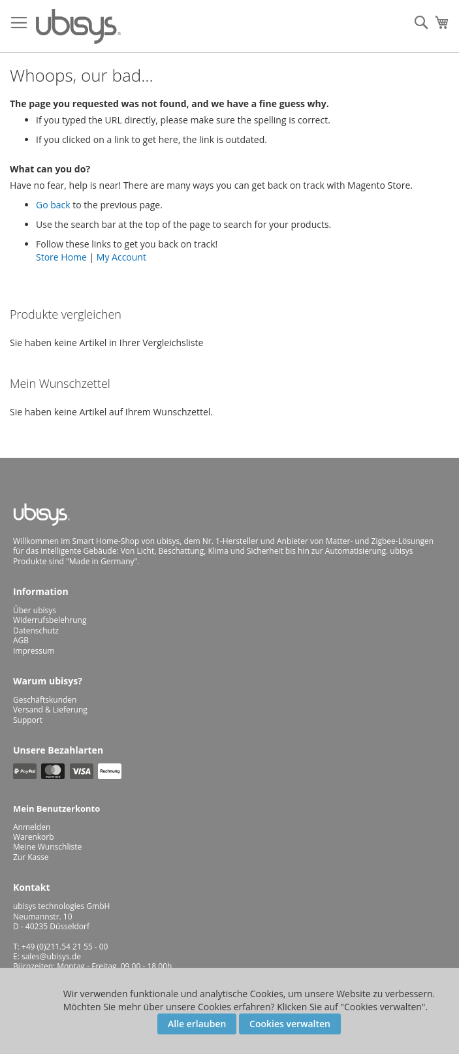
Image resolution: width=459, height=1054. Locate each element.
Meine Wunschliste (47, 846)
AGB (21, 640)
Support (27, 720)
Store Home (61, 257)
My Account (121, 257)
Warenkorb (33, 836)
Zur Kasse (30, 857)
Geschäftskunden (44, 699)
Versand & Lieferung (50, 709)
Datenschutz (36, 630)
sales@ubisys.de (51, 956)
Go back (53, 205)
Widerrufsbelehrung (49, 620)
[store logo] (78, 26)
